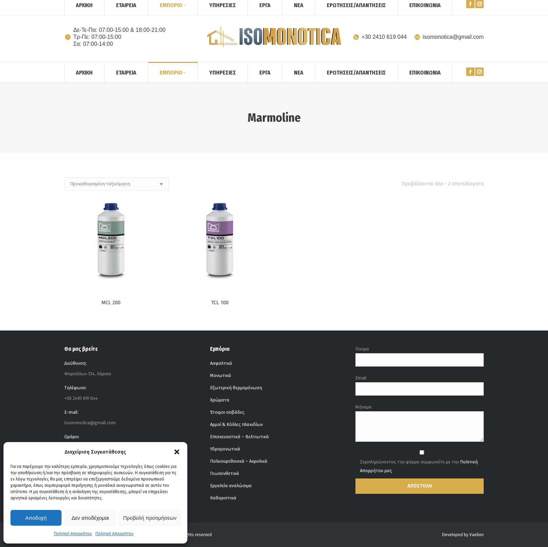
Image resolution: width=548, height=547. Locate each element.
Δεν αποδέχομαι (90, 518)
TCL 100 (220, 320)
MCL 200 (111, 306)
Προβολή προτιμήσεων (149, 518)
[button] (176, 451)
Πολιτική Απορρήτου (73, 533)
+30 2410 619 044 (380, 37)
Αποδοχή (35, 518)
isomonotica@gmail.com (449, 37)
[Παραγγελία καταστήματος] (116, 184)
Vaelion (476, 534)
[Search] (466, 6)
